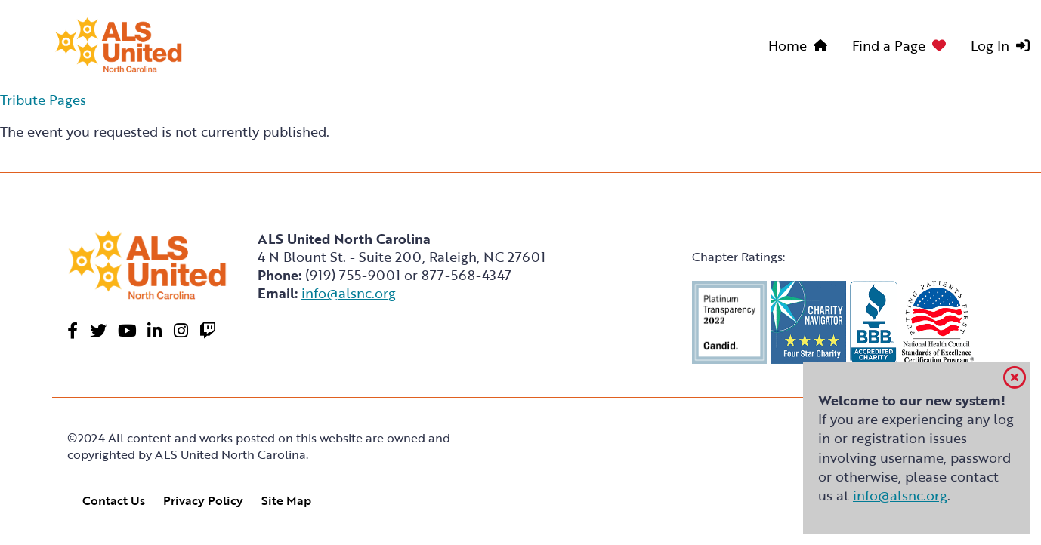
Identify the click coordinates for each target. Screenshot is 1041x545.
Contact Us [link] (113, 500)
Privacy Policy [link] (203, 500)
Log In (990, 45)
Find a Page (888, 45)
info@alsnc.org (900, 495)
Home (787, 45)
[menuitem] (801, 47)
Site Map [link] (286, 500)
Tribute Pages (43, 99)
